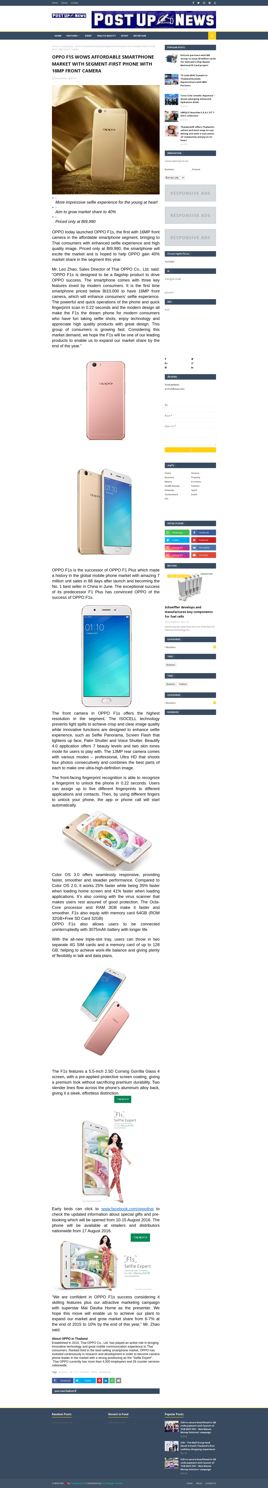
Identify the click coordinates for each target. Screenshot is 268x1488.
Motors (168, 481)
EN (71, 1372)
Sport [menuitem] (124, 35)
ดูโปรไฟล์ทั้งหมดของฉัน (175, 389)
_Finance (195, 169)
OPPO (94, 1372)
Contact (74, 2)
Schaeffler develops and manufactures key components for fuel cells (189, 611)
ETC (167, 498)
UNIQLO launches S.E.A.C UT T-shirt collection (197, 114)
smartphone (67, 46)
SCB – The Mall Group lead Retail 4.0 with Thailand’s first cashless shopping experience (197, 1446)
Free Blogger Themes (112, 1483)
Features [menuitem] (72, 35)
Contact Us (210, 1483)
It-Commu (84, 1372)
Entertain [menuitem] (139, 35)
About (64, 2)
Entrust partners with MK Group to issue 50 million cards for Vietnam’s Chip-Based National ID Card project (198, 60)
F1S (76, 1372)
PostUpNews (60, 78)
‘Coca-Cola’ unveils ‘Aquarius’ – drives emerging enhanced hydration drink (197, 99)
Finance (195, 473)
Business (63, 1372)
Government (171, 494)
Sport (194, 490)
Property (195, 477)
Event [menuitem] (88, 35)
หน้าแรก (55, 46)
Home (55, 2)
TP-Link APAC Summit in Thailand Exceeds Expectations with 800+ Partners (193, 80)
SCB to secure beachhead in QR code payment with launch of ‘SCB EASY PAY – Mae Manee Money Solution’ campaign (198, 1427)
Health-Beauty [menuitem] (106, 35)
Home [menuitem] (58, 35)
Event (194, 494)
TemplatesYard (77, 1483)
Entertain (169, 490)
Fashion (195, 485)
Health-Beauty (172, 485)
